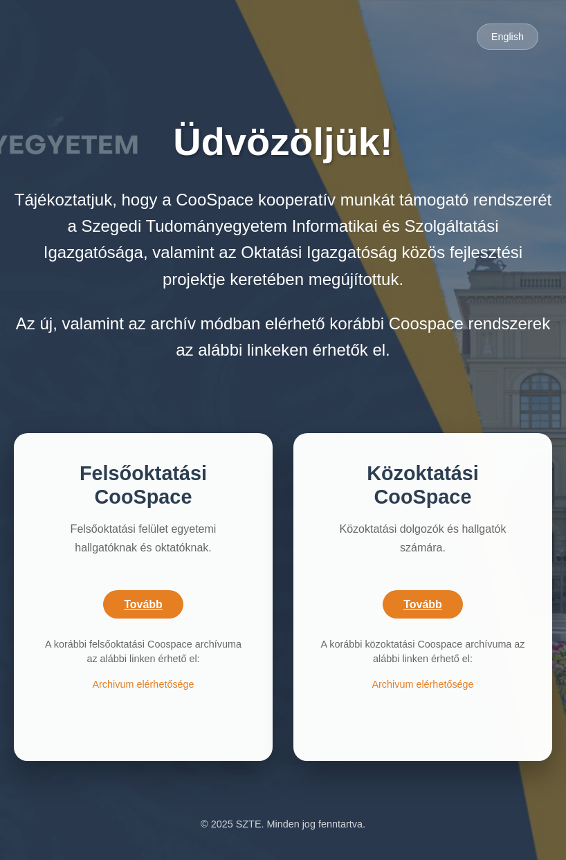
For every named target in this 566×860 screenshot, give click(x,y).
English (507, 36)
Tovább (143, 604)
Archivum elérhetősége (143, 684)
